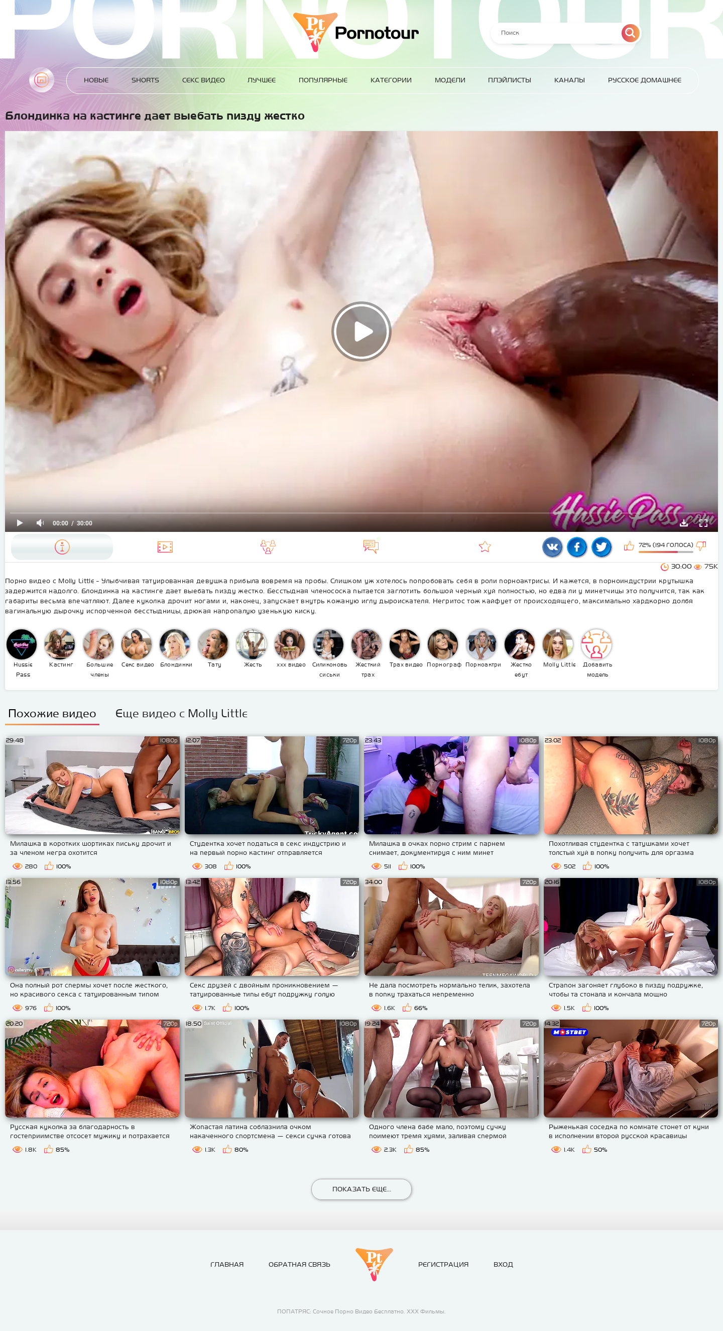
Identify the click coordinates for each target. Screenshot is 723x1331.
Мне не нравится (702, 547)
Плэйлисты (509, 80)
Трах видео (406, 648)
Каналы (569, 80)
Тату (213, 648)
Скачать (684, 522)
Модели (450, 80)
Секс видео (138, 648)
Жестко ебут (520, 653)
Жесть (251, 648)
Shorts (145, 80)
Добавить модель (597, 653)
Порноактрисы (483, 648)
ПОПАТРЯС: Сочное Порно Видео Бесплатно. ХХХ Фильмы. (361, 1311)
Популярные (323, 80)
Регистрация (443, 1264)
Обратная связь (299, 1264)
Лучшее (262, 80)
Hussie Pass (22, 653)
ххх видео (290, 648)
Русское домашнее (644, 80)
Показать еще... (361, 1189)
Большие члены (98, 653)
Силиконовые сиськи (330, 653)
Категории (391, 80)
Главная (41, 79)
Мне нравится (630, 547)
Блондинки (176, 648)
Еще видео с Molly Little (181, 713)
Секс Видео (203, 80)
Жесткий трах (366, 653)
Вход (503, 1264)
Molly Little (559, 648)
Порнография (444, 648)
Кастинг (60, 648)
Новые (96, 80)
